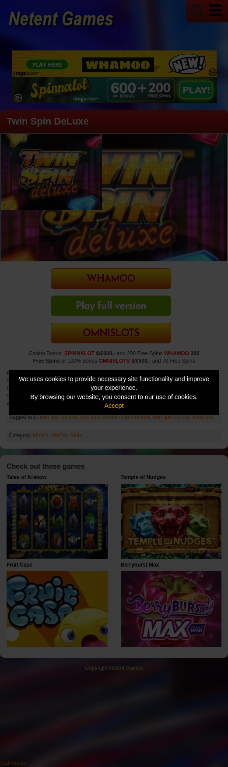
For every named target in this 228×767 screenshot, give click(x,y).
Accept (114, 405)
